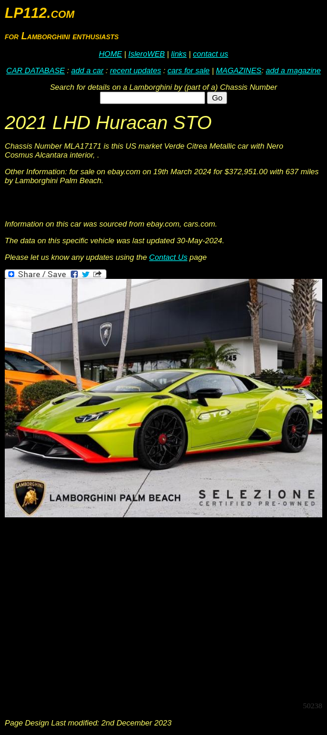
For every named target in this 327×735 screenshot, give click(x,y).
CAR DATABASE (36, 70)
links (179, 53)
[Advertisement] (166, 608)
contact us (210, 53)
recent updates (135, 70)
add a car (87, 70)
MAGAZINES (239, 70)
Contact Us (168, 257)
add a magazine (293, 70)
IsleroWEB (146, 53)
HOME (110, 53)
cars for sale (189, 70)
